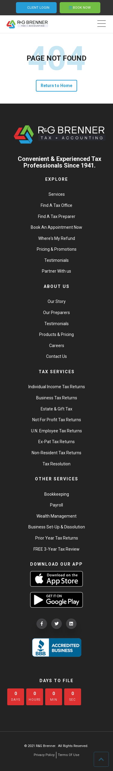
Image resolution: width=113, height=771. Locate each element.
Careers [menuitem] (56, 345)
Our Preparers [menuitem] (56, 312)
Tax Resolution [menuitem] (56, 463)
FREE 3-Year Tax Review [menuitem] (56, 549)
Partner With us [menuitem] (56, 271)
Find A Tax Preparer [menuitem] (56, 216)
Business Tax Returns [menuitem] (56, 397)
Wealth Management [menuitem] (56, 516)
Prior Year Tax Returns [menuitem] (56, 538)
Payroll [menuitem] (56, 505)
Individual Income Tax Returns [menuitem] (56, 386)
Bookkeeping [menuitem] (56, 494)
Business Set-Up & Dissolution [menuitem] (56, 527)
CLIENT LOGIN (36, 8)
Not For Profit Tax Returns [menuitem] (56, 419)
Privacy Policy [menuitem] (44, 755)
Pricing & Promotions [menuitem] (57, 249)
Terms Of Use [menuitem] (68, 755)
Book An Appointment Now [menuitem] (56, 227)
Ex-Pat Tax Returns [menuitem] (56, 441)
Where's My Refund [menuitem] (56, 238)
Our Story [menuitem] (57, 301)
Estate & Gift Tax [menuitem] (56, 409)
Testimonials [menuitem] (56, 260)
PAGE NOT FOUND (56, 58)
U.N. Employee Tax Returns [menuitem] (56, 430)
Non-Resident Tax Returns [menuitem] (56, 452)
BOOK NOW (80, 8)
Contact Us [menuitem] (56, 356)
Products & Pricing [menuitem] (56, 334)
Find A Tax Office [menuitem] (56, 205)
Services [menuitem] (57, 194)
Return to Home (56, 85)
